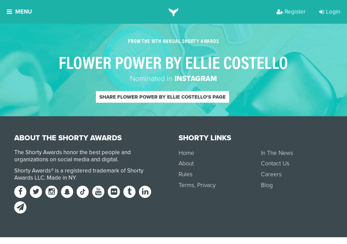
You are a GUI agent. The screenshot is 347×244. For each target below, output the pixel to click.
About (186, 163)
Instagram (196, 78)
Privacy (206, 185)
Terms (186, 185)
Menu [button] (19, 11)
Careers (271, 174)
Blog (267, 185)
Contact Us (275, 163)
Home (186, 153)
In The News (277, 153)
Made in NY (61, 177)
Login (329, 11)
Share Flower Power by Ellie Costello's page (162, 97)
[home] (173, 12)
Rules (185, 174)
